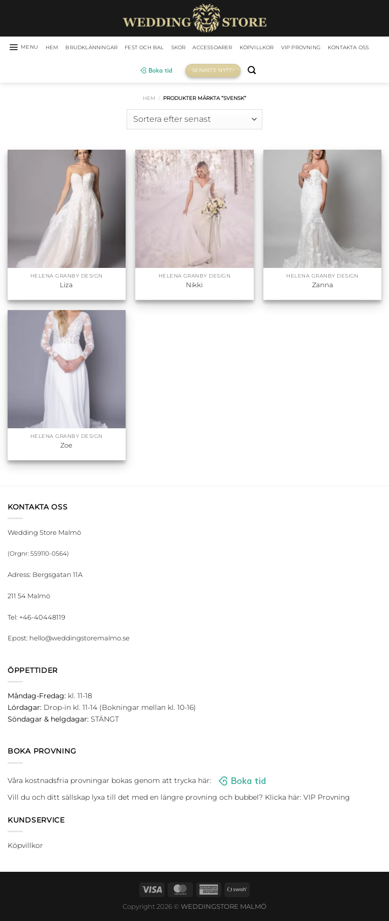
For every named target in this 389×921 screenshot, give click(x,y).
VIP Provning (350, 48)
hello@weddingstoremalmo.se (79, 640)
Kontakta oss (129, 72)
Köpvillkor (298, 48)
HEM (60, 48)
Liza (66, 287)
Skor (207, 48)
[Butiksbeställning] (194, 121)
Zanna (322, 287)
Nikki (194, 287)
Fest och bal (168, 48)
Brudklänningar (106, 48)
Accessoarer (246, 48)
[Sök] (283, 72)
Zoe (66, 446)
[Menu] (28, 48)
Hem (149, 99)
